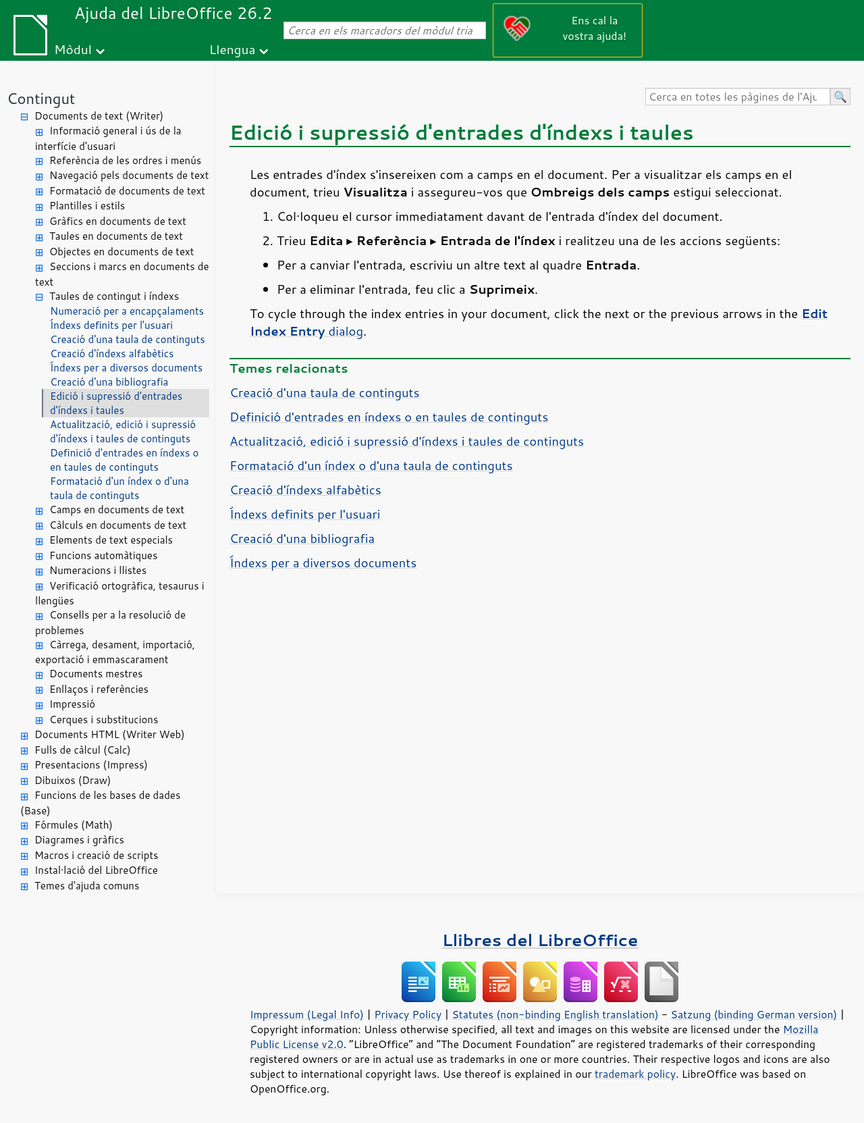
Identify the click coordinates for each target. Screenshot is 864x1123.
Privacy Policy (407, 1014)
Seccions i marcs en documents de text (122, 274)
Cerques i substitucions (103, 719)
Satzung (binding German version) (754, 1014)
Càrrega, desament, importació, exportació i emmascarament (115, 652)
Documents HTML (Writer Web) (109, 734)
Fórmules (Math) (73, 825)
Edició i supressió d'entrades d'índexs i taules (116, 403)
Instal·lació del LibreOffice (96, 870)
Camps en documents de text (116, 509)
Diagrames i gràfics (79, 840)
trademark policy (635, 1073)
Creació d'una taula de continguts (127, 339)
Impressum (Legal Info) (307, 1014)
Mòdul (73, 49)
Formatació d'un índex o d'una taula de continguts (119, 488)
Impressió (72, 704)
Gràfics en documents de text (117, 221)
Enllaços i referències (98, 689)
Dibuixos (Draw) (72, 780)
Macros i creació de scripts (96, 855)
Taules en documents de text (116, 236)
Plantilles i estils (87, 206)
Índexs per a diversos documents (126, 368)
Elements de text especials (111, 540)
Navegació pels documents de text (129, 175)
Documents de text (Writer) (98, 116)
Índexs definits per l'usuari (111, 325)
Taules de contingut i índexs (114, 296)
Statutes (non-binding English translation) (555, 1014)
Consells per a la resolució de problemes (110, 622)
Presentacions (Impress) (91, 765)
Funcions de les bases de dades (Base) (100, 803)
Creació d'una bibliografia (109, 382)
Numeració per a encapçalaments (127, 311)
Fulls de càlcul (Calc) (82, 750)
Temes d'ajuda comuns (86, 886)
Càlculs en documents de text (117, 525)
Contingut (41, 98)
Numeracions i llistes (97, 570)
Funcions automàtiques (103, 555)
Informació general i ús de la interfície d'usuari (108, 138)
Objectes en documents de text (121, 251)
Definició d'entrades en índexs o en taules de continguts (124, 460)
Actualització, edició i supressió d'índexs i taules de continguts (123, 431)
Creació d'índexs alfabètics (111, 353)
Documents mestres (95, 674)
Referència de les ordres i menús (125, 160)
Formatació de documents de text (127, 191)
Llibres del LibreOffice (540, 939)
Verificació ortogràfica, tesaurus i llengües (120, 593)
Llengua (232, 49)
